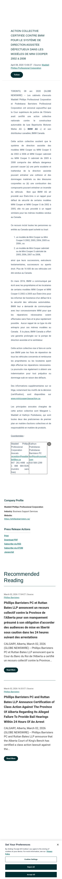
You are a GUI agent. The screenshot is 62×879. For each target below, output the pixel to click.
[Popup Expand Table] (49, 444)
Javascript (9, 552)
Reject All (31, 870)
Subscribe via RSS (12, 544)
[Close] (58, 848)
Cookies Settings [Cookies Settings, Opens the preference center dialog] (31, 862)
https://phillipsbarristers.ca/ (17, 519)
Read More (11, 670)
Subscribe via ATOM (13, 548)
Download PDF (11, 540)
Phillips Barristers (11, 597)
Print (6, 536)
